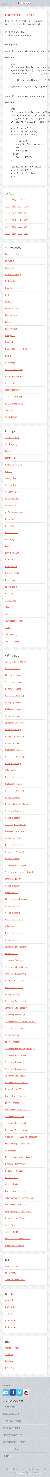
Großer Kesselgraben (13, 512)
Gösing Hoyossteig (12, 797)
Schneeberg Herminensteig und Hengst (20, 1049)
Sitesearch (37, 1472)
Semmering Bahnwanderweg (16, 662)
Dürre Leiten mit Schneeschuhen (17, 1096)
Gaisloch (8, 472)
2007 (26, 227)
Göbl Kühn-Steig (11, 492)
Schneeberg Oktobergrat (14, 723)
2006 (7, 234)
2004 (20, 234)
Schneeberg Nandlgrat (13, 879)
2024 (20, 200)
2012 (20, 220)
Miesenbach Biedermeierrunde (16, 831)
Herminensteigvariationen (15, 1191)
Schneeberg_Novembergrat (15, 1001)
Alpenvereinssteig (12, 438)
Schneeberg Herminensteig (15, 974)
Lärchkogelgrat (11, 329)
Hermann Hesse (11, 1307)
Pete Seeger (9, 1361)
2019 (26, 206)
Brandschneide (11, 458)
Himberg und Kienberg (13, 709)
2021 (14, 206)
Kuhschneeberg (11, 315)
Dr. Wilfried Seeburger (11, 1414)
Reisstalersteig (11, 587)
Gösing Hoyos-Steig (13, 702)
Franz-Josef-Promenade (14, 288)
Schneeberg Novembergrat (15, 865)
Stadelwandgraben (12, 390)
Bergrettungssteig (12, 254)
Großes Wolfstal (11, 505)
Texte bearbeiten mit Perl (15, 1280)
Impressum (39, 1469)
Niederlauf (9, 356)
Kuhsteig (8, 322)
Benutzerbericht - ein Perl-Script (20, 15)
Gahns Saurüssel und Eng (14, 1246)
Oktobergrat (10, 383)
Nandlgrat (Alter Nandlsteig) (16, 349)
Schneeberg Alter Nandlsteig (16, 967)
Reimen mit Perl (11, 1273)
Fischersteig (10, 281)
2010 (7, 227)
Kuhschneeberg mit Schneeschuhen (18, 1144)
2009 (14, 227)
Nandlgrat (9, 342)
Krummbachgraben (12, 308)
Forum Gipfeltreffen (10, 1449)
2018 (7, 213)
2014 (7, 220)
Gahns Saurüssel (11, 770)
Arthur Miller (10, 1300)
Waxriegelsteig (11, 634)
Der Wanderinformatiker (12, 1428)
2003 (26, 234)
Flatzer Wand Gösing (13, 669)
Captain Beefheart (12, 1348)
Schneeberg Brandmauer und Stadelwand (20, 1022)
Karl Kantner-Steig (12, 533)
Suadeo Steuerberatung (12, 1421)
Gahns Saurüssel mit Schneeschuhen (19, 1198)
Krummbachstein (11, 954)
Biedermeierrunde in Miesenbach (17, 1239)
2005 (14, 234)
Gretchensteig (10, 485)
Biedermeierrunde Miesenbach (16, 899)
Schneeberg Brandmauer (14, 1117)
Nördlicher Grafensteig (14, 370)
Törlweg (8, 628)
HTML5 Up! (22, 1472)
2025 (14, 200)
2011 (26, 220)
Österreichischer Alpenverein (14, 1442)
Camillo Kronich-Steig (13, 465)
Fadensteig (9, 268)
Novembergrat (11, 363)
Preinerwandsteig (12, 573)
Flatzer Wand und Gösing (14, 696)
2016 (20, 213)
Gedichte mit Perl (11, 1266)
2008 (20, 227)
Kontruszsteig (10, 546)
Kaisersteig (9, 539)
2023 (26, 200)
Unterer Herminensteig (14, 403)
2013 (14, 220)
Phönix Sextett (11, 1368)
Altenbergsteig (11, 444)
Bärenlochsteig (11, 451)
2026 (7, 200)
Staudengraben (11, 607)
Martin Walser (10, 1320)
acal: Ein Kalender (9, 1407)
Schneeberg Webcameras (12, 1435)
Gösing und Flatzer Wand (14, 736)
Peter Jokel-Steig (11, 567)
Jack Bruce (9, 1355)
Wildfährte (9, 614)
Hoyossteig (9, 526)
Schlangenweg (10, 600)
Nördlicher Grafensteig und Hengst (18, 1157)
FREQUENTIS (7, 1456)
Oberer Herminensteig (14, 376)
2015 (26, 213)
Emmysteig (9, 261)
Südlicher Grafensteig (13, 397)
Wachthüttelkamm (12, 641)
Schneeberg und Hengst (14, 1028)
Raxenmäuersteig (12, 580)
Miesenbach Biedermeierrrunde (17, 1130)
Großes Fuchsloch (12, 499)
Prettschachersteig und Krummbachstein (20, 804)
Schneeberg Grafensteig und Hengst (19, 872)
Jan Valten (9, 1314)
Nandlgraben (10, 336)
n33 (30, 1472)
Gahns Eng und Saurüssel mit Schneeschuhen (22, 1137)
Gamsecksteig (10, 478)
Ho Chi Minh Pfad (11, 519)
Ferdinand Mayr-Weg (13, 275)
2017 (14, 213)
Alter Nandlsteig (11, 1184)
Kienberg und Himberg (13, 675)
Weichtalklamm (11, 417)
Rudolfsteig (9, 594)
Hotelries (8, 295)
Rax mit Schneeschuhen (14, 777)
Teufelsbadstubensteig (14, 621)
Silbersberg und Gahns (14, 682)
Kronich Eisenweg (12, 553)
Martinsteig (9, 560)
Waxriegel (9, 410)
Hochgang (9, 302)
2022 (7, 206)
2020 (20, 206)
